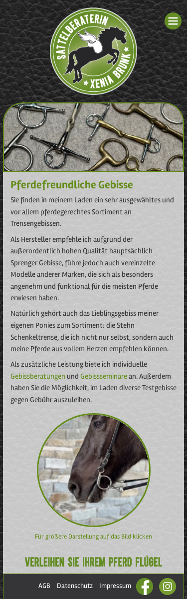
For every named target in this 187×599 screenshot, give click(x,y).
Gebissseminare (104, 376)
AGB (44, 586)
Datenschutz (75, 586)
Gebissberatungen (37, 376)
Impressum (115, 586)
